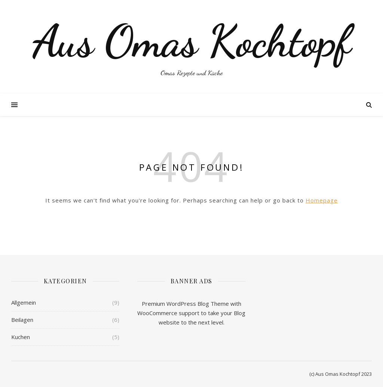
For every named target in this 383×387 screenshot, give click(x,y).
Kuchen (20, 337)
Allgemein (23, 302)
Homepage (322, 200)
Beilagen (22, 319)
